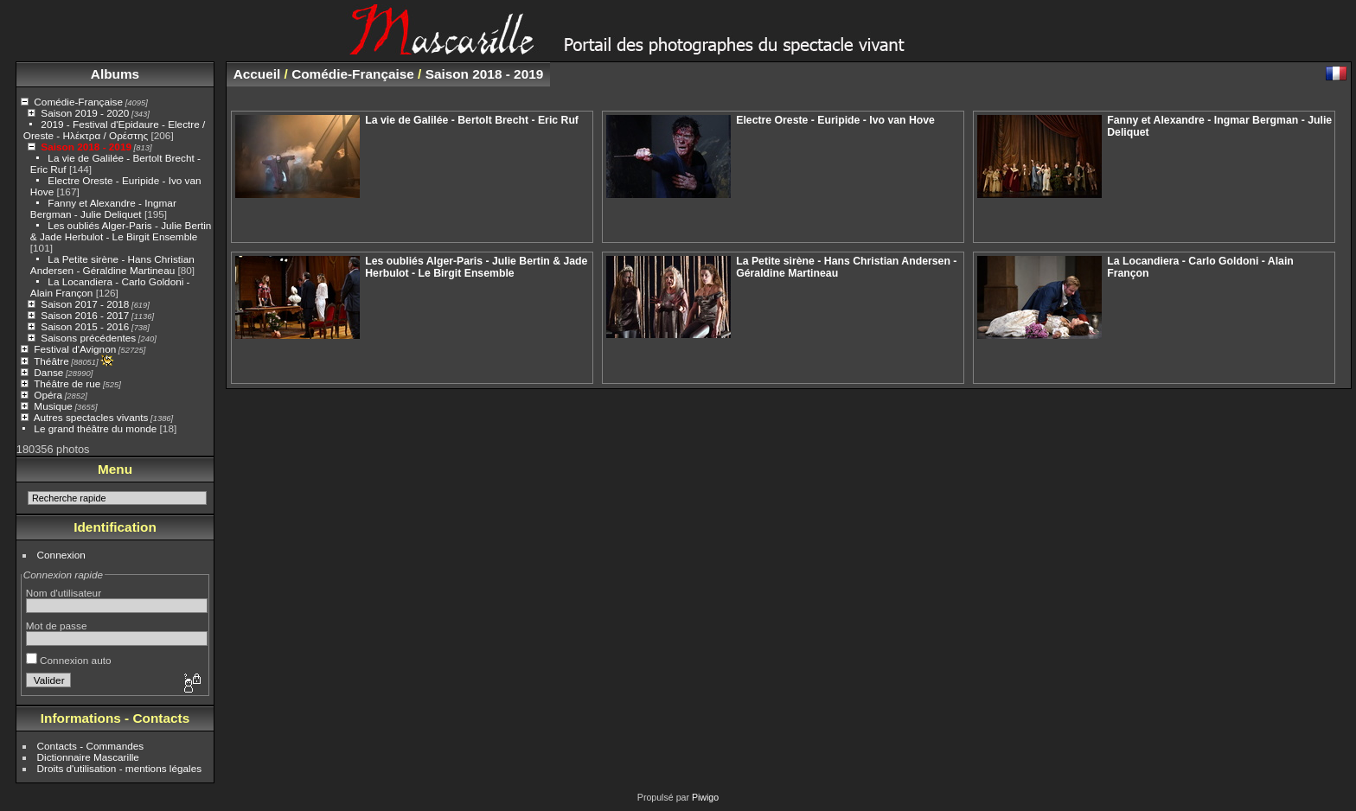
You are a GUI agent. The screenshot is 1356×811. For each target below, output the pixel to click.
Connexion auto (69, 660)
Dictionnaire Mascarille (88, 757)
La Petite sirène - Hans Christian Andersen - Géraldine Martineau (112, 264)
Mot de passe (56, 625)
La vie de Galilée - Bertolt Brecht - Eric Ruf (472, 120)
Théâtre (51, 361)
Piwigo (705, 797)
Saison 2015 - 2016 (85, 326)
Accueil (257, 74)
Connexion (61, 554)
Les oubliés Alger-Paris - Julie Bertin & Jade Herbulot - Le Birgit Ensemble (121, 231)
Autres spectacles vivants (91, 417)
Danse (48, 372)
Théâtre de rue (67, 383)
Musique (53, 406)
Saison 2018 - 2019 (86, 146)
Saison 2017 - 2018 (85, 304)
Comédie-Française (78, 101)
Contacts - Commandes (90, 745)
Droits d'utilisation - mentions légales (119, 768)
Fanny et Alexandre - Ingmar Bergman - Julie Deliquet (103, 208)
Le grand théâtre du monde (95, 428)
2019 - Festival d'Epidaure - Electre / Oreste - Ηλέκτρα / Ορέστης (114, 129)
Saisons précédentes (88, 337)
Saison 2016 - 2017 (85, 315)
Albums (115, 74)
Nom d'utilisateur (63, 592)
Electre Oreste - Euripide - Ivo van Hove (835, 120)
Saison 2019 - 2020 (85, 112)
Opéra (48, 394)
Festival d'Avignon (75, 348)
